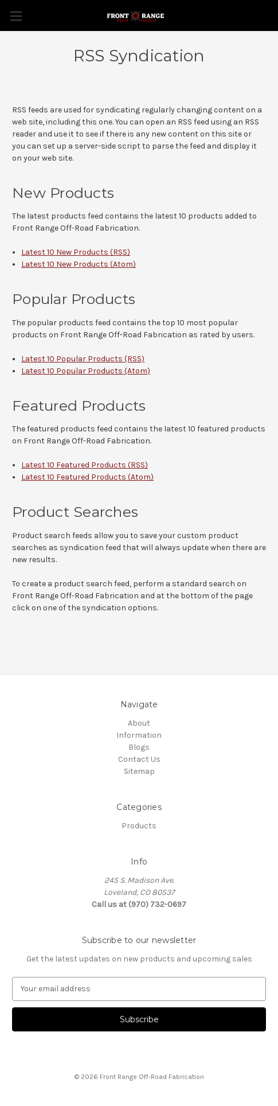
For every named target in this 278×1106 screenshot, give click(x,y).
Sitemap (139, 771)
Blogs (139, 747)
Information (139, 735)
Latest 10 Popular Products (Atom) (85, 371)
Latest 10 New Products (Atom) (78, 264)
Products (139, 826)
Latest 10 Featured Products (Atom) (87, 477)
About (139, 723)
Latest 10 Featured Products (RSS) (84, 465)
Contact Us (139, 759)
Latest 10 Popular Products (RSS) (82, 359)
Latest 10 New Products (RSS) (75, 252)
